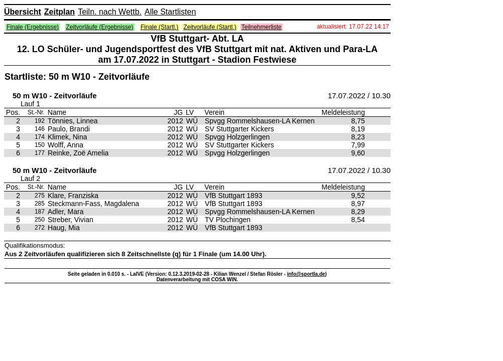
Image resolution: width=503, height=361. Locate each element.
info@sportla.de (306, 274)
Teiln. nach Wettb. (110, 12)
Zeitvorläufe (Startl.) (209, 27)
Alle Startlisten (170, 12)
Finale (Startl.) (159, 27)
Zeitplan (59, 12)
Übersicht (22, 12)
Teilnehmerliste (261, 27)
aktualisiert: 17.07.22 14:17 (353, 26)
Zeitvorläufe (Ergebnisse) (100, 27)
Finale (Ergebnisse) (33, 27)
